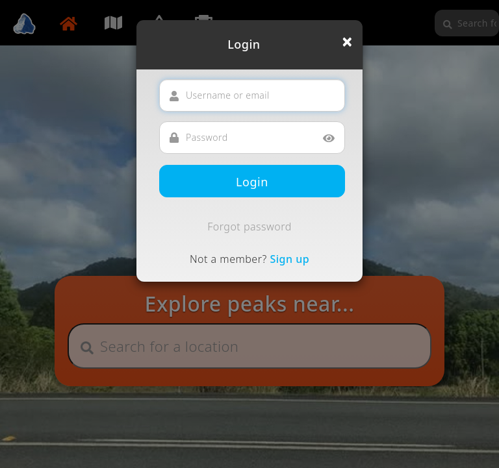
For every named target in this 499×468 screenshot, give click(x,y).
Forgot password (249, 226)
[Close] (347, 42)
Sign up (289, 259)
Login (252, 182)
